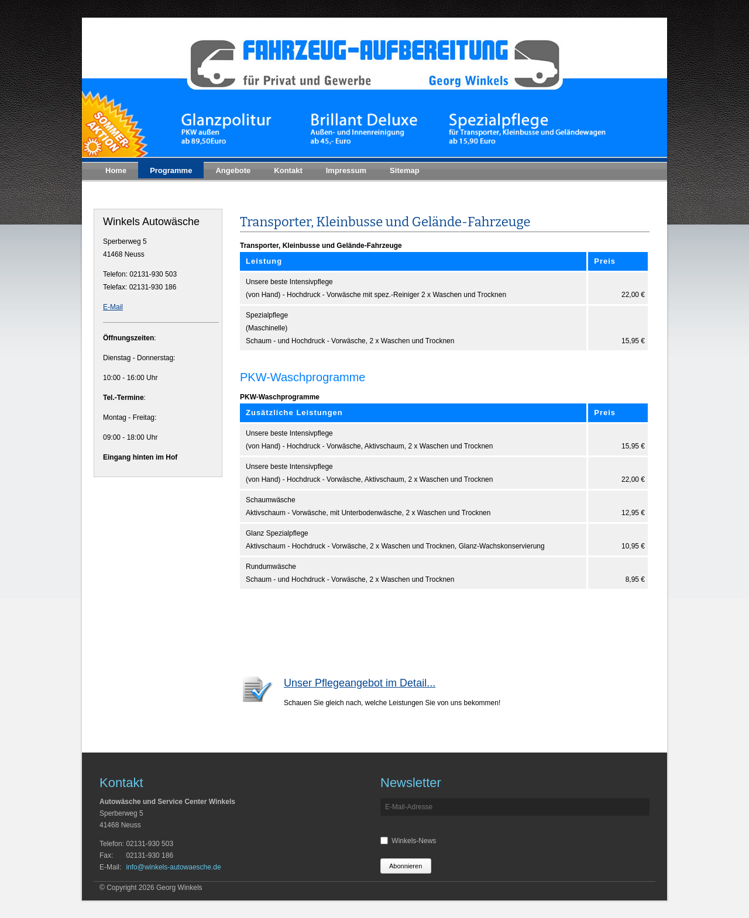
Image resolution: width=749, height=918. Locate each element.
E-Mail (113, 307)
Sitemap (405, 170)
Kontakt (288, 170)
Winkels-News (413, 841)
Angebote (232, 170)
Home (115, 170)
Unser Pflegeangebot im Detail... (359, 683)
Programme (171, 170)
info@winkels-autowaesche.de (173, 867)
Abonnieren (405, 865)
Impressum (346, 170)
